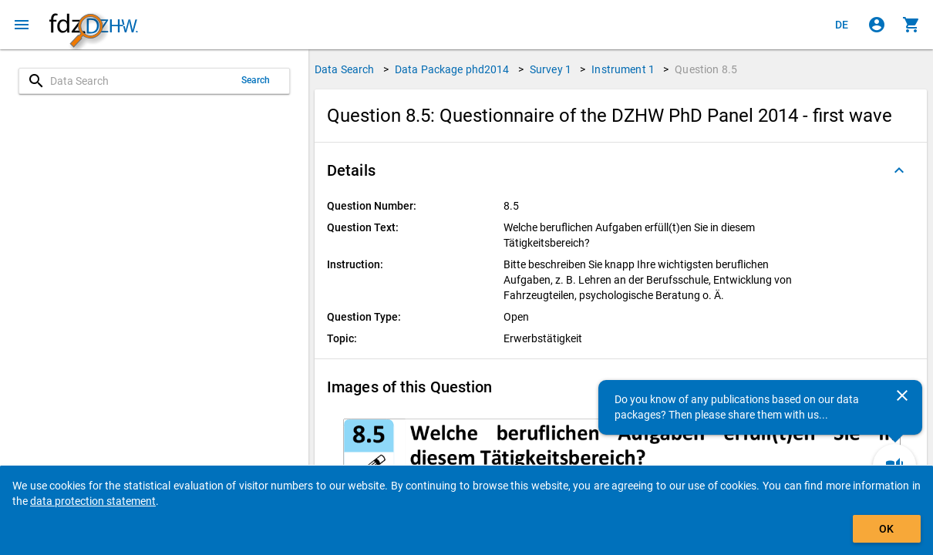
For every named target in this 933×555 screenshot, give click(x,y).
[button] (620, 170)
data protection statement (93, 501)
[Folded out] (899, 170)
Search (256, 80)
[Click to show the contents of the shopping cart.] (911, 24)
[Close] (902, 395)
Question (706, 69)
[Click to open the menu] (21, 24)
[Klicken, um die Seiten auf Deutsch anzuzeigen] (842, 24)
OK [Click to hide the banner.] (886, 529)
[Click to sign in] (876, 24)
